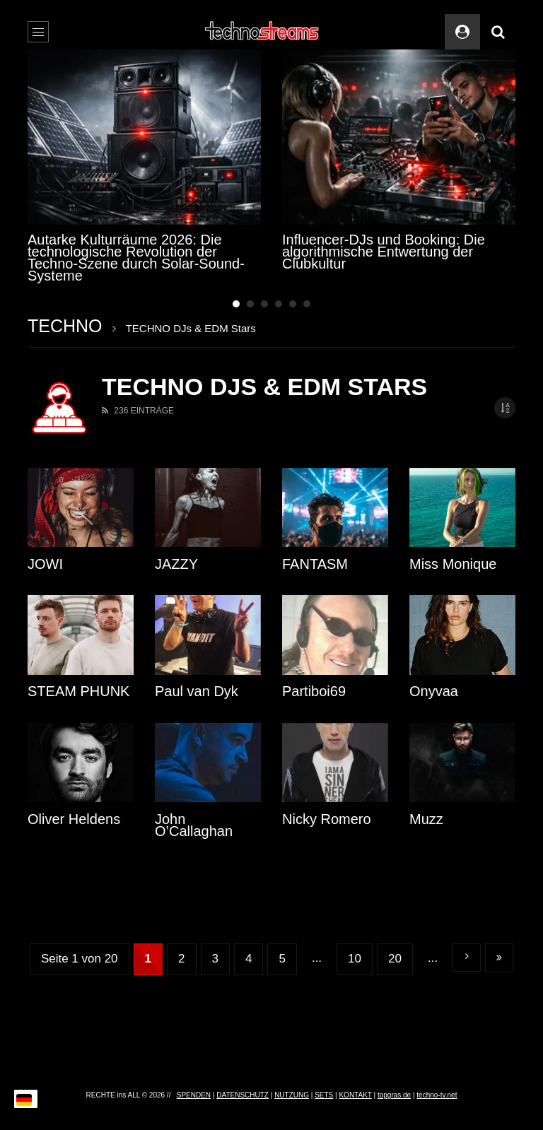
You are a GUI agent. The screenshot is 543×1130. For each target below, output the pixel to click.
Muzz (426, 819)
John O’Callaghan (194, 825)
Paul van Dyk (196, 691)
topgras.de (394, 1095)
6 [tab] (306, 303)
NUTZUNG (291, 1095)
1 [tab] (236, 303)
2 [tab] (250, 303)
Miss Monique (452, 564)
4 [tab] (278, 303)
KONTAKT (355, 1095)
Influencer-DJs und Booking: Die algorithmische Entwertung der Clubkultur (383, 251)
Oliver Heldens (74, 819)
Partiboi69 (314, 691)
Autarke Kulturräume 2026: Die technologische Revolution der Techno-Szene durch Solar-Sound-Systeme (136, 257)
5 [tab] (292, 303)
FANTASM (315, 564)
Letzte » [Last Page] (499, 957)
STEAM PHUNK (78, 691)
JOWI (45, 564)
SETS (324, 1095)
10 (354, 958)
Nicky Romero (326, 819)
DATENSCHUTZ (242, 1095)
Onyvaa (433, 691)
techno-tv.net (436, 1095)
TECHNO (65, 326)
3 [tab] (264, 303)
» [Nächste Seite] (466, 957)
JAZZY (176, 564)
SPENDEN (194, 1095)
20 (395, 958)
